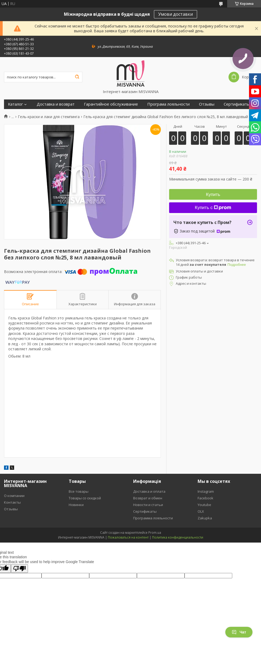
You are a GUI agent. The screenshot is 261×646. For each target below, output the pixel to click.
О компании (14, 495)
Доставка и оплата (149, 491)
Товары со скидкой (85, 498)
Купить (213, 194)
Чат (239, 632)
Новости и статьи (148, 504)
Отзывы (206, 104)
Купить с (213, 207)
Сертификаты (237, 104)
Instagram (206, 491)
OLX (201, 511)
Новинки (76, 504)
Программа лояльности (153, 518)
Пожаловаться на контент (128, 537)
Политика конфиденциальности (177, 537)
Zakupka (205, 518)
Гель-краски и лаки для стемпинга (49, 116)
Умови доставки (175, 14)
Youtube (204, 504)
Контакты (12, 502)
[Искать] (77, 77)
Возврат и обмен (147, 498)
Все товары (78, 491)
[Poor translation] (19, 568)
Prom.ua (154, 532)
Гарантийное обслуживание (111, 104)
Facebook (205, 498)
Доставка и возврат (56, 104)
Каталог (15, 104)
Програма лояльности (168, 104)
